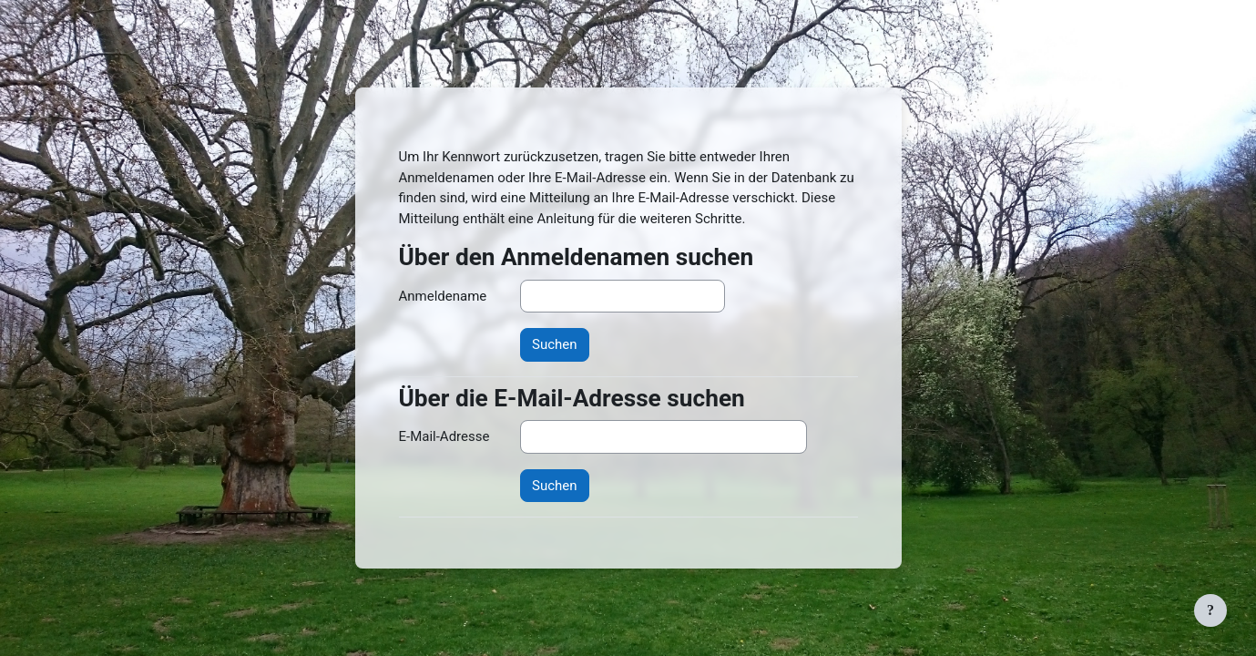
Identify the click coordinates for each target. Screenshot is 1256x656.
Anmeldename (443, 296)
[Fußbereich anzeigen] (1210, 610)
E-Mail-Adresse (444, 436)
